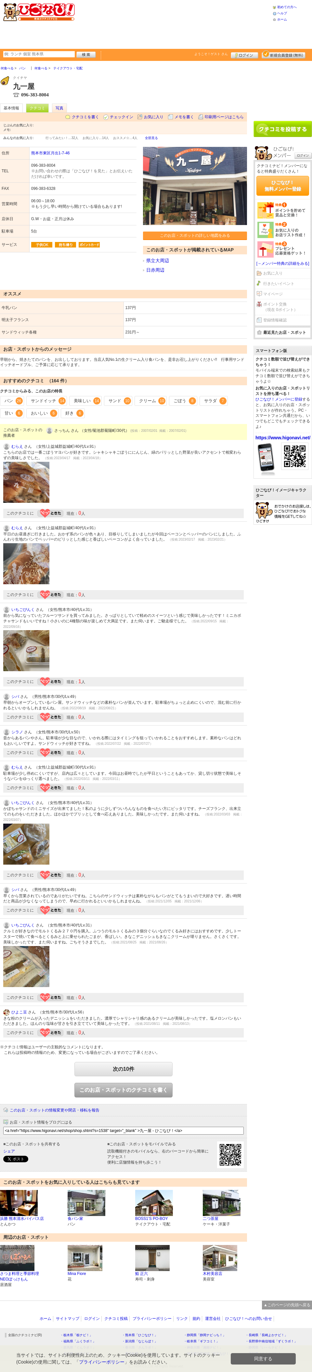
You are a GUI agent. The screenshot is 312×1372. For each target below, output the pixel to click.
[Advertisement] (125, 23)
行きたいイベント (278, 283)
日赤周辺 (155, 270)
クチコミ (37, 108)
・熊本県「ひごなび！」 (140, 1335)
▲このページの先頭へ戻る (287, 1305)
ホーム (282, 19)
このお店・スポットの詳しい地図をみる (195, 235)
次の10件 (123, 1069)
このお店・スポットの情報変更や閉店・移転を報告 (54, 1110)
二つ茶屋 (210, 1218)
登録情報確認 (275, 320)
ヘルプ (282, 13)
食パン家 (75, 1218)
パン (14, 400)
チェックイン (121, 117)
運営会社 (213, 1318)
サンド (120, 400)
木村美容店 (212, 1273)
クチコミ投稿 (116, 1318)
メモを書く (184, 117)
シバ (15, 696)
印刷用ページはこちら (224, 117)
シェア (9, 1151)
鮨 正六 (141, 1273)
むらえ (17, 446)
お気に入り (153, 117)
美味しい (87, 400)
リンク (182, 1318)
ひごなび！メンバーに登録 (278, 399)
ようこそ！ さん (211, 54)
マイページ (273, 294)
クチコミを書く (85, 117)
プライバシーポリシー (152, 1318)
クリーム (152, 400)
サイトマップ (67, 1318)
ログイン (244, 54)
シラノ (17, 732)
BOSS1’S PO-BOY (151, 1218)
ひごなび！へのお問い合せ (248, 1318)
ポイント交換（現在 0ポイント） (280, 307)
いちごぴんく (23, 609)
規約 (196, 1318)
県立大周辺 (157, 260)
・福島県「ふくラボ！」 (78, 1341)
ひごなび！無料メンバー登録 (283, 185)
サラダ (215, 400)
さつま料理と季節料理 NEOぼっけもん (19, 1276)
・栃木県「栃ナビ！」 (76, 1335)
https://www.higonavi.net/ (282, 437)
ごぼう (185, 400)
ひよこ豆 (19, 1012)
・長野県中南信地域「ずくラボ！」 (271, 1341)
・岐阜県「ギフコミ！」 (201, 1341)
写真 (59, 108)
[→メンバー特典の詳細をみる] (282, 263)
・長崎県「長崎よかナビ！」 (266, 1335)
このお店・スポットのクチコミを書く (123, 1090)
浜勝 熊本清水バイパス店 (22, 1218)
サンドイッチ (48, 400)
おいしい (44, 413)
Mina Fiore (77, 1273)
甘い (14, 413)
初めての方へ (287, 7)
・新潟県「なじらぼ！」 (140, 1341)
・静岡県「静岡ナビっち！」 (205, 1335)
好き (74, 413)
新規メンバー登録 (284, 54)
